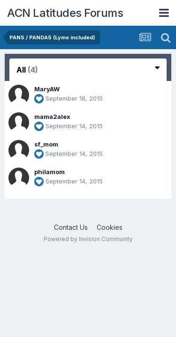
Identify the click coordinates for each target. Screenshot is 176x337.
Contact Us (71, 227)
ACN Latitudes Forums (65, 13)
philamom (49, 172)
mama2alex (52, 116)
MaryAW (47, 89)
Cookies (109, 227)
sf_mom (46, 144)
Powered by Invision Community (88, 238)
